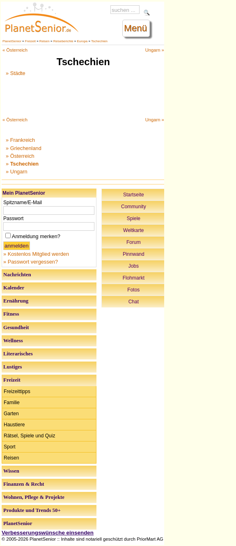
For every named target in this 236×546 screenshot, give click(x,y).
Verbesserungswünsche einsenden (48, 533)
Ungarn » (154, 50)
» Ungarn (16, 171)
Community (133, 206)
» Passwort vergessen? (30, 262)
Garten (11, 413)
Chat (133, 302)
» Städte (15, 73)
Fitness (11, 314)
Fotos (133, 290)
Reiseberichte (63, 41)
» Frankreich (20, 140)
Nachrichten (17, 275)
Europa (82, 41)
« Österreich (14, 50)
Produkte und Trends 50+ (32, 510)
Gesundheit (16, 327)
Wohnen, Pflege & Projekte (33, 497)
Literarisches (18, 354)
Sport (10, 447)
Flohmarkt (133, 278)
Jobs (133, 266)
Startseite (133, 195)
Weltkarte (133, 230)
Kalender (13, 288)
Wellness (13, 341)
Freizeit (30, 41)
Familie (12, 402)
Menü (135, 28)
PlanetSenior (11, 41)
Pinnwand (133, 254)
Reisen (44, 41)
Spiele (133, 218)
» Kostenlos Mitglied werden (36, 254)
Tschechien (99, 41)
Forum (133, 242)
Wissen (11, 471)
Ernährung (15, 301)
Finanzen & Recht (23, 484)
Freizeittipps (17, 391)
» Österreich (20, 156)
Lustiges (12, 367)
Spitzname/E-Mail (22, 202)
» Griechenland (23, 148)
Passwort (13, 218)
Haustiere (14, 425)
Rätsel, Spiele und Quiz (29, 436)
